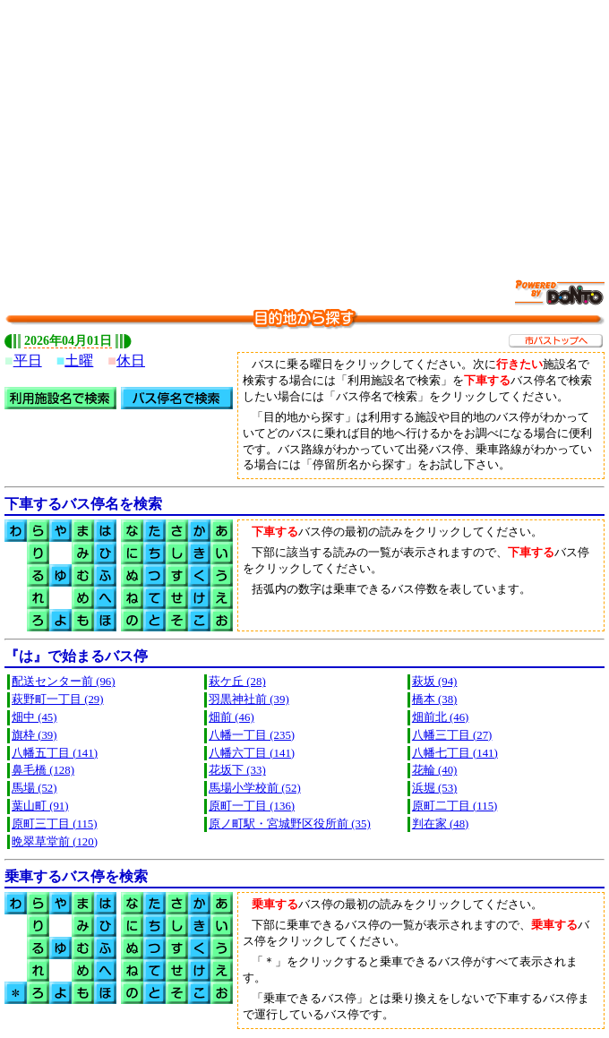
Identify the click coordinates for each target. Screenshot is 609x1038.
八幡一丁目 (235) (252, 735)
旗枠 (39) (34, 735)
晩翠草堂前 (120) (55, 842)
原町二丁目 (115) (454, 806)
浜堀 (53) (435, 788)
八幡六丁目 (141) (252, 753)
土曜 (78, 360)
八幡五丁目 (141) (55, 753)
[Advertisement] (306, 129)
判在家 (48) (440, 824)
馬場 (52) (34, 788)
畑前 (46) (231, 717)
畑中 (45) (34, 717)
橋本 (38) (435, 699)
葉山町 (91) (40, 806)
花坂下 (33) (237, 770)
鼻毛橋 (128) (43, 770)
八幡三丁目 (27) (452, 735)
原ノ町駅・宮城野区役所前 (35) (290, 824)
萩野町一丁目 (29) (58, 699)
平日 (27, 360)
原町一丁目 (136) (252, 806)
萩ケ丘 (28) (237, 681)
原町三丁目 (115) (54, 824)
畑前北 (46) (440, 717)
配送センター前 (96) (64, 681)
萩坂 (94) (435, 681)
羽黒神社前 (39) (249, 699)
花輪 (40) (435, 770)
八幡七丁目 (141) (455, 753)
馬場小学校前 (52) (255, 788)
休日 (130, 360)
